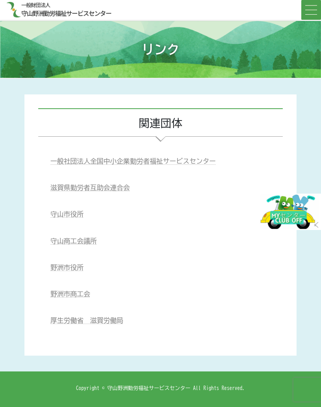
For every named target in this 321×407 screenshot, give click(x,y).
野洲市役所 (67, 267)
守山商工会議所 (73, 240)
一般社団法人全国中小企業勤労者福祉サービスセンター (133, 161)
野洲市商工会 (70, 293)
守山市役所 (67, 214)
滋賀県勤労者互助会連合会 (90, 187)
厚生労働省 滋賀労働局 (86, 320)
